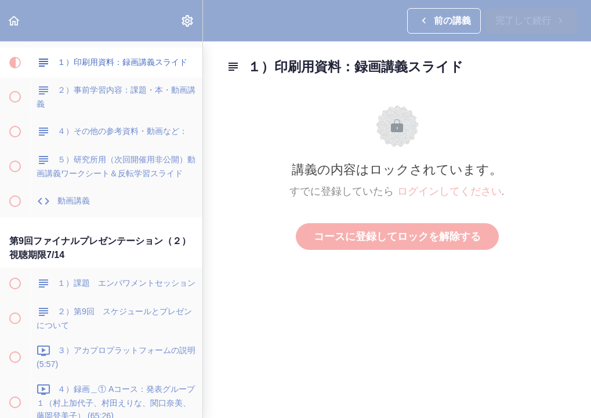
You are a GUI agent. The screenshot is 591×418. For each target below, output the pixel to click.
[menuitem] (187, 20)
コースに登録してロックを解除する (397, 236)
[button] (14, 20)
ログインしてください (449, 191)
